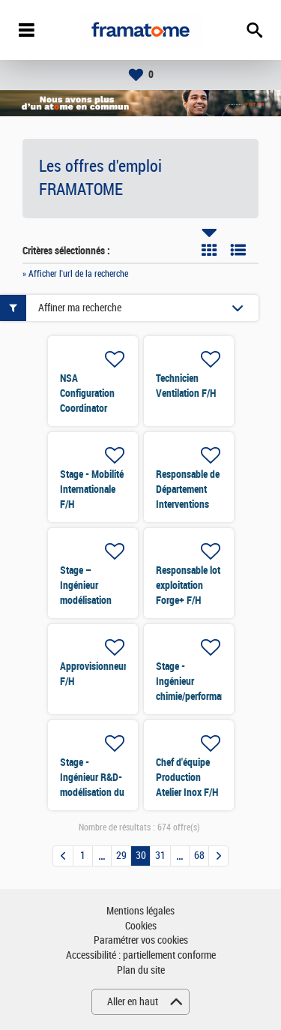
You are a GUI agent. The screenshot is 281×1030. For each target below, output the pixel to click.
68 (199, 855)
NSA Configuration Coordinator (87, 393)
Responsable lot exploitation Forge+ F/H (188, 585)
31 (160, 855)
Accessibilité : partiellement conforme (141, 955)
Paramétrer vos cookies (141, 940)
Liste (238, 250)
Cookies (141, 926)
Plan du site (141, 970)
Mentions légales (140, 911)
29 (121, 855)
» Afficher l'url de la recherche (75, 274)
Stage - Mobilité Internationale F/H (92, 489)
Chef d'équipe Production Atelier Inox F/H (187, 777)
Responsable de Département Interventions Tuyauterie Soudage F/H (188, 504)
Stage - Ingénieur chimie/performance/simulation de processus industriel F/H (218, 696)
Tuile (209, 250)
